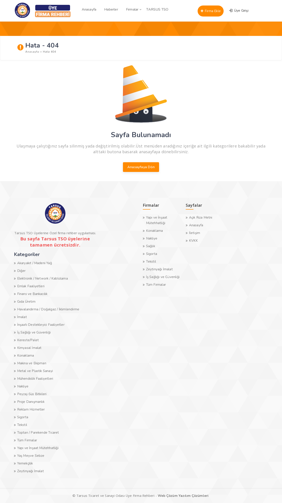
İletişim (194, 233)
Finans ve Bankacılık (32, 294)
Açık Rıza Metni (200, 217)
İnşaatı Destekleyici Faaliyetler (41, 324)
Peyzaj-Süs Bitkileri (32, 394)
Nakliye (22, 386)
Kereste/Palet (28, 340)
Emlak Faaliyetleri (31, 286)
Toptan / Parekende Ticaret (38, 432)
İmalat (22, 317)
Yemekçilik (25, 463)
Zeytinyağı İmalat (30, 471)
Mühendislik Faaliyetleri (35, 378)
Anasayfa (196, 225)
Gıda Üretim (26, 301)
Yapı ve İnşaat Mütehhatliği (38, 448)
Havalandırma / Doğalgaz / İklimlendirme (48, 309)
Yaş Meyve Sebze (31, 455)
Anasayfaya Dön (141, 167)
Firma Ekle (210, 11)
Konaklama (25, 355)
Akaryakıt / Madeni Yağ (34, 263)
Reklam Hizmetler (31, 409)
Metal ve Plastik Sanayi (35, 371)
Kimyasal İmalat (29, 348)
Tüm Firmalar (27, 440)
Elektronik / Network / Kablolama (42, 278)
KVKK (193, 240)
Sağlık (150, 246)
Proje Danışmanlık (31, 402)
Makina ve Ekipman (31, 363)
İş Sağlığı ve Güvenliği (34, 332)
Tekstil (22, 425)
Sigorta (22, 417)
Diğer (21, 271)
